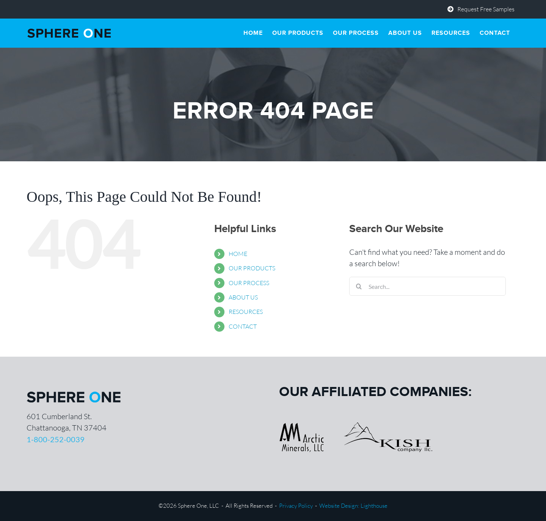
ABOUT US (243, 297)
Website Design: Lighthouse (353, 505)
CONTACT (243, 326)
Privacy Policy (296, 505)
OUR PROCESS (249, 283)
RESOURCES (246, 311)
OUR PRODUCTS (252, 268)
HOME (238, 253)
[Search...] (427, 286)
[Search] (358, 286)
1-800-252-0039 (56, 439)
